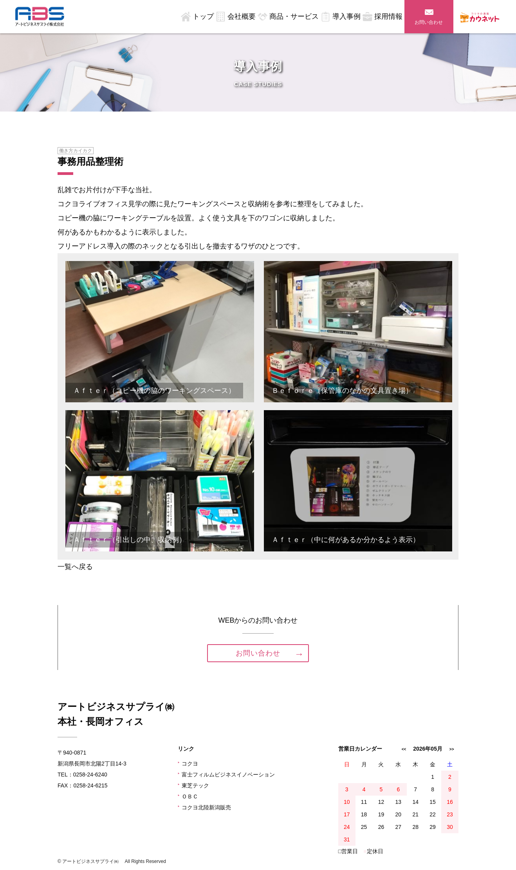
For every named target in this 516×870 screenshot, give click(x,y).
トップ (203, 16)
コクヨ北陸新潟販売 (204, 807)
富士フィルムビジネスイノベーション (226, 774)
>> (451, 749)
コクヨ (188, 763)
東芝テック (193, 785)
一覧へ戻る (75, 567)
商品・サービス (294, 16)
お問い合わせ (429, 22)
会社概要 (241, 16)
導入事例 (346, 16)
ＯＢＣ (188, 796)
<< (404, 749)
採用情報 (388, 16)
